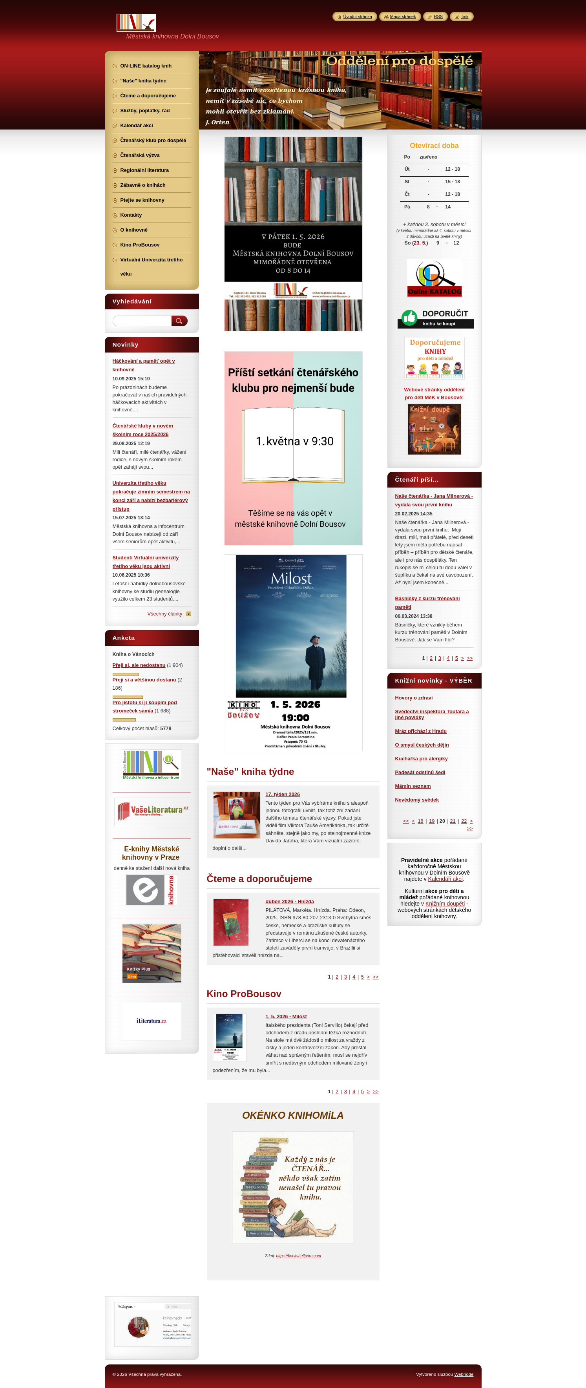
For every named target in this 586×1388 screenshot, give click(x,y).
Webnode (463, 1374)
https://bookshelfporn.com (298, 1256)
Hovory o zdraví (414, 698)
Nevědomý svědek (417, 800)
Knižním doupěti (445, 903)
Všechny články (165, 614)
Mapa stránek (403, 16)
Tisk (465, 16)
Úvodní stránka (357, 16)
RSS (438, 16)
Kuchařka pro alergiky (421, 759)
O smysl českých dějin (422, 745)
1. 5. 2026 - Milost (286, 1016)
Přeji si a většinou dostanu (144, 680)
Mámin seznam (413, 786)
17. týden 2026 (283, 794)
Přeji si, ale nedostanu (139, 665)
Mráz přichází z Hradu (421, 731)
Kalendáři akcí (445, 879)
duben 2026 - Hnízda (290, 901)
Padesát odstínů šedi (420, 772)
